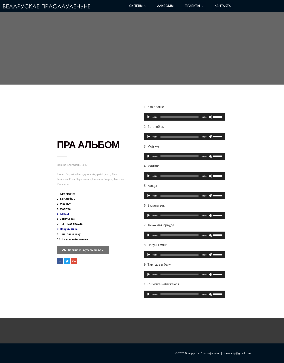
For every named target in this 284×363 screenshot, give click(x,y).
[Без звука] (210, 117)
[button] (83, 250)
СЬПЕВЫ (137, 6)
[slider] (179, 117)
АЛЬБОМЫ (165, 6)
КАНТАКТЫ (222, 6)
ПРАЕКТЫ (194, 6)
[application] (184, 117)
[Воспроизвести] (148, 117)
